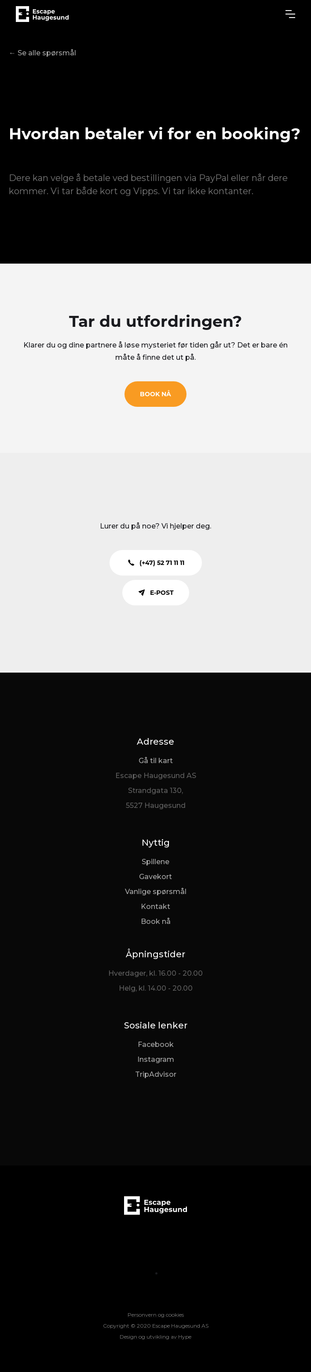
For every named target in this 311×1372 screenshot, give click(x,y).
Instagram (155, 1059)
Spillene (155, 862)
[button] (290, 14)
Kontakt (155, 906)
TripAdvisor (155, 1074)
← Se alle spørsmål (42, 53)
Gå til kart (156, 761)
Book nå (156, 921)
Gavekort (155, 876)
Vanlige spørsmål (156, 891)
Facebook (156, 1044)
